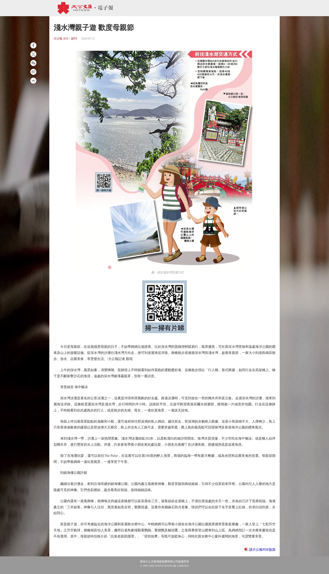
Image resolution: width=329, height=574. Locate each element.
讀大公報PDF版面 (262, 549)
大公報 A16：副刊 (65, 38)
